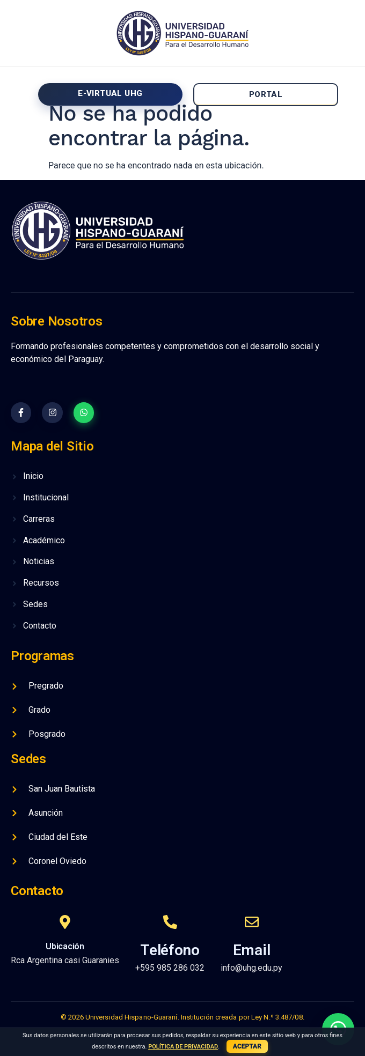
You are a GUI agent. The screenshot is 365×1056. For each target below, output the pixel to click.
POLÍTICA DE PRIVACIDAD (183, 1046)
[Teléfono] (170, 922)
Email (252, 950)
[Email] (252, 922)
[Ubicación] (65, 922)
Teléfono (170, 950)
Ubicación (65, 946)
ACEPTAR (247, 1046)
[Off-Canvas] (17, 93)
